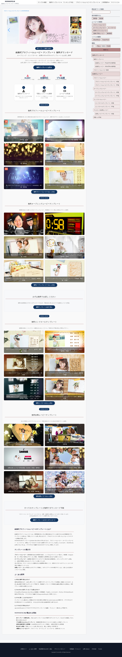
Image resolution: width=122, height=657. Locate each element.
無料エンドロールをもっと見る (44, 403)
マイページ (114, 2)
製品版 (101, 18)
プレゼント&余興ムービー (101, 110)
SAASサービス (44, 544)
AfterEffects (96, 40)
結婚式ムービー (97, 74)
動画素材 (109, 33)
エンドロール (112, 28)
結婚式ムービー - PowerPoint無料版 (105, 63)
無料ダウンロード (98, 55)
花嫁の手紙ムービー (98, 33)
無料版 (95, 18)
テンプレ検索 (42, 2)
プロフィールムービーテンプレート (87, 2)
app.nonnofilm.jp (43, 594)
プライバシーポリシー (59, 649)
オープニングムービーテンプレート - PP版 (107, 96)
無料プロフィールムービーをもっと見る (44, 192)
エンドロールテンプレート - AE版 (104, 103)
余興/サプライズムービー (100, 30)
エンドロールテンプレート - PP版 (104, 106)
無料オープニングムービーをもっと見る (44, 285)
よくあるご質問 (33, 649)
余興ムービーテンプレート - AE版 (104, 114)
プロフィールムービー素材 (101, 70)
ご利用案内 (104, 2)
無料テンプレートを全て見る (44, 307)
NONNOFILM (10, 1)
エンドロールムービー (100, 99)
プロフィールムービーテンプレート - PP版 (107, 85)
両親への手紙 (97, 117)
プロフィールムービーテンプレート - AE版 (107, 81)
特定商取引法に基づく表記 (45, 649)
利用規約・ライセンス (75, 649)
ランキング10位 (68, 2)
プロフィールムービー (99, 25)
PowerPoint (105, 40)
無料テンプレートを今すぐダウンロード (44, 520)
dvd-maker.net (53, 600)
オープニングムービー (99, 28)
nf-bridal (94, 649)
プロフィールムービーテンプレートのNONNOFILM (16, 10)
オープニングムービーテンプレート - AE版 (107, 92)
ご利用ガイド (23, 649)
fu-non (100, 649)
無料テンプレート (54, 2)
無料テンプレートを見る (44, 67)
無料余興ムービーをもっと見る (44, 496)
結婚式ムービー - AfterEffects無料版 (105, 66)
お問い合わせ (86, 649)
